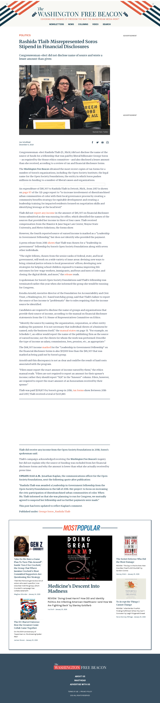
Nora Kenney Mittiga (124, 617)
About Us (80, 676)
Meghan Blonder (21, 594)
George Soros (46, 511)
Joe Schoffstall (24, 142)
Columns (83, 24)
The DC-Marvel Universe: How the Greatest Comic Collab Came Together (27, 625)
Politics (25, 35)
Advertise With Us (80, 684)
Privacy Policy (86, 691)
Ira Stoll (51, 609)
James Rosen (19, 640)
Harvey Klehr (121, 574)
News (71, 24)
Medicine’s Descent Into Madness (74, 588)
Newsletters (56, 24)
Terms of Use (73, 691)
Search (107, 24)
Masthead (80, 680)
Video (95, 24)
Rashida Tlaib (62, 511)
